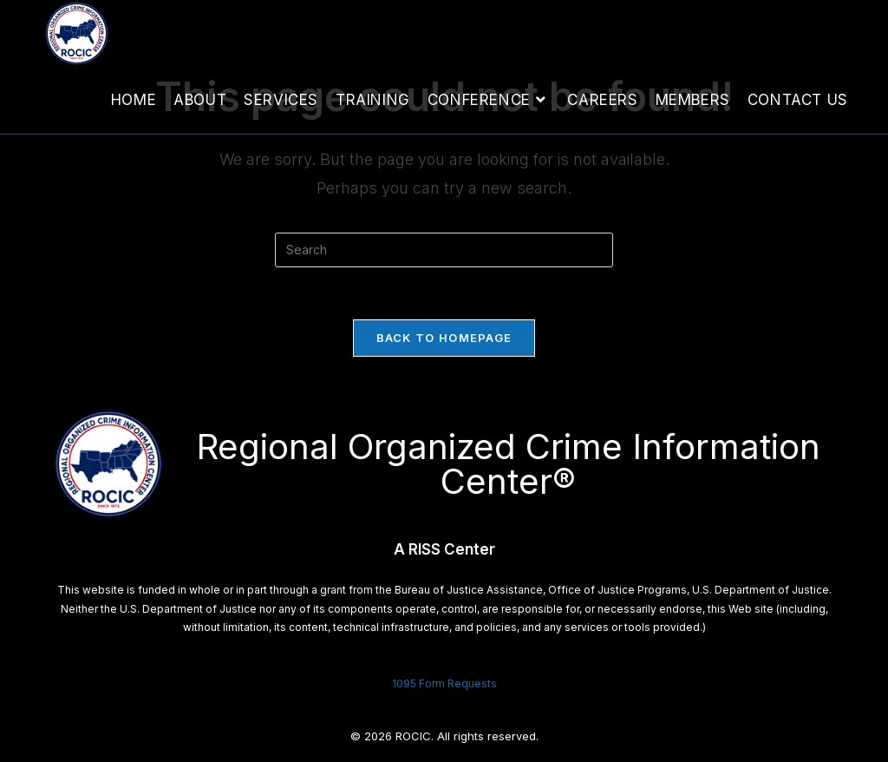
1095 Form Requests (444, 683)
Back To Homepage (444, 338)
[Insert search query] (444, 250)
